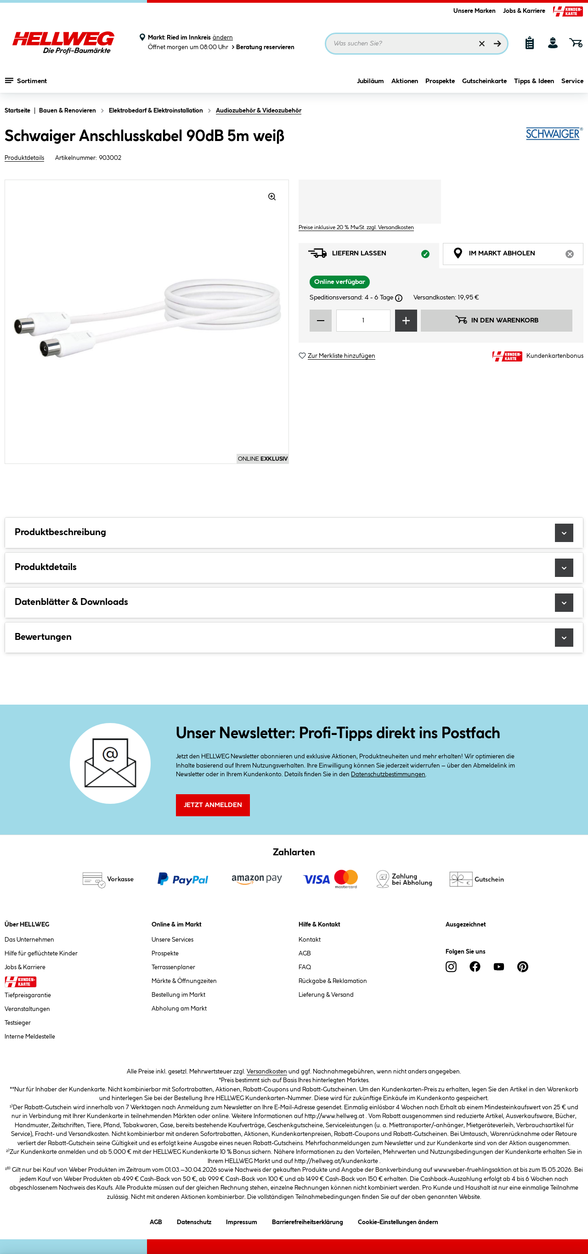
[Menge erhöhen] (406, 321)
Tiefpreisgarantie (28, 995)
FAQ (305, 967)
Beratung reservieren (262, 47)
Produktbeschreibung (294, 533)
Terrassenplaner (173, 967)
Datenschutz (194, 1220)
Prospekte (440, 81)
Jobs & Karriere (524, 11)
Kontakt (310, 940)
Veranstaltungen (27, 1009)
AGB (305, 953)
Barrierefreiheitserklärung (307, 1220)
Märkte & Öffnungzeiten (184, 981)
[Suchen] (497, 44)
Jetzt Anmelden (213, 805)
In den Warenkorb (496, 319)
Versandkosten (267, 1071)
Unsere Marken (474, 11)
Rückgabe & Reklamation (333, 981)
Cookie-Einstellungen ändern (398, 1220)
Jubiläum (370, 81)
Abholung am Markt (179, 1008)
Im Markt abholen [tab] (517, 256)
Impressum (241, 1220)
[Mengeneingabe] (363, 321)
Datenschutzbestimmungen (388, 774)
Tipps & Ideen (534, 81)
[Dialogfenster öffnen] (398, 298)
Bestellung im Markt (178, 995)
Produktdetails (24, 158)
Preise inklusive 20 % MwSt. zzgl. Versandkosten (356, 227)
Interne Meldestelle (30, 1036)
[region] (147, 322)
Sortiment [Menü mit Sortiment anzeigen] (26, 80)
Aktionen (404, 81)
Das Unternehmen (29, 940)
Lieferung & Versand (326, 995)
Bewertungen (294, 637)
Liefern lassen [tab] (373, 256)
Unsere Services (172, 940)
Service (572, 81)
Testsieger (18, 1023)
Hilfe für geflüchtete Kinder (41, 953)
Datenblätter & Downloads (294, 602)
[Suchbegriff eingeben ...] (417, 44)
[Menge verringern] (321, 321)
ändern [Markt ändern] (223, 37)
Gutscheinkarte (484, 81)
